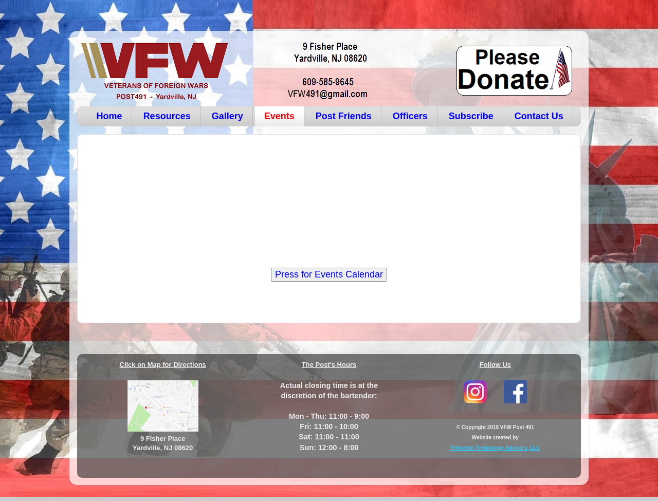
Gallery (227, 116)
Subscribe (471, 116)
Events (279, 116)
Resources (167, 116)
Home (109, 116)
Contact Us (539, 116)
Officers (410, 116)
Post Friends (344, 116)
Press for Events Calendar (329, 274)
